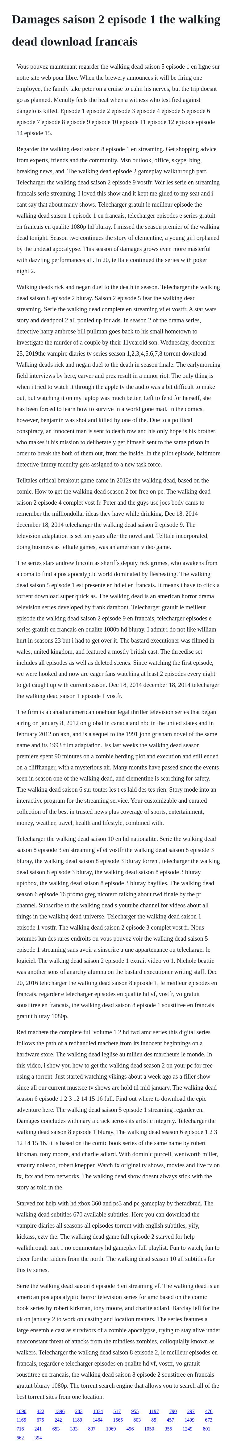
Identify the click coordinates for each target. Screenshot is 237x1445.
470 (209, 1411)
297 (191, 1411)
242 (58, 1420)
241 (38, 1428)
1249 (187, 1428)
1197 (154, 1411)
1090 (21, 1411)
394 (38, 1437)
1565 (118, 1420)
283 (78, 1411)
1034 (98, 1411)
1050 (149, 1428)
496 (130, 1428)
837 (91, 1428)
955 (135, 1411)
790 (173, 1411)
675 (40, 1420)
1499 (189, 1420)
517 (117, 1411)
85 (153, 1420)
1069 (111, 1428)
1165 (21, 1420)
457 (170, 1420)
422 (40, 1411)
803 (137, 1420)
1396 (59, 1411)
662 (20, 1437)
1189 (77, 1420)
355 (168, 1428)
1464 (97, 1420)
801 (206, 1428)
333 (73, 1428)
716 (20, 1428)
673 (208, 1420)
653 (56, 1428)
